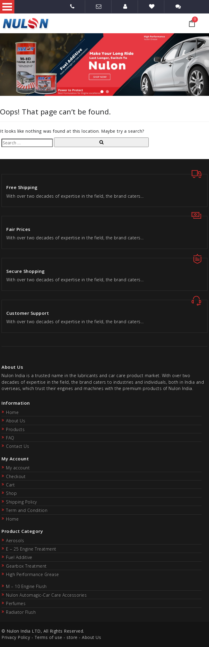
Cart (10, 485)
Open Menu (7, 6)
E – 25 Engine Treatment (31, 549)
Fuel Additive (19, 557)
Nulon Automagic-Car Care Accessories (46, 595)
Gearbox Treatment (26, 566)
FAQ (10, 438)
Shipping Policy (21, 502)
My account (18, 468)
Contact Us (17, 446)
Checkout (15, 476)
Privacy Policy (15, 637)
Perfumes (15, 603)
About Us (15, 421)
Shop (11, 493)
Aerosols (15, 540)
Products (15, 429)
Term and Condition (26, 510)
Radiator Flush (21, 612)
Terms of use (48, 637)
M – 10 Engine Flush (26, 586)
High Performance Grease (32, 574)
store (72, 637)
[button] (101, 91)
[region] (104, 64)
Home (12, 412)
